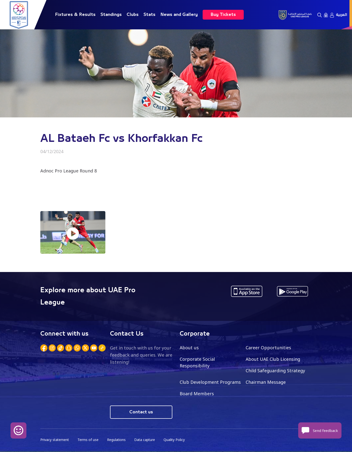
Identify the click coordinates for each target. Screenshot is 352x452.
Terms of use (88, 440)
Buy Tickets (223, 15)
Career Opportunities (268, 347)
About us (189, 347)
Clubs (133, 15)
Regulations (117, 440)
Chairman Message (266, 382)
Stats (149, 15)
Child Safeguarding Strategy (275, 370)
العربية (341, 14)
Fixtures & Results (75, 15)
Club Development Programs (210, 382)
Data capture (145, 440)
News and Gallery (179, 15)
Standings (111, 15)
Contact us (141, 412)
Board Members (197, 393)
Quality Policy (176, 440)
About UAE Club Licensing (273, 359)
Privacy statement (55, 440)
